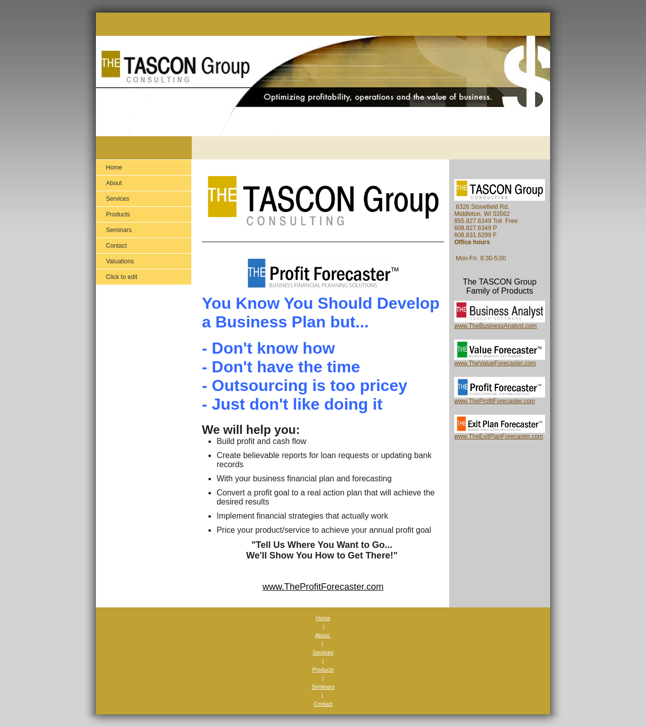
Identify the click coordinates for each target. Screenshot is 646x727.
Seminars (323, 687)
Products (323, 669)
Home (323, 618)
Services (322, 652)
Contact (322, 704)
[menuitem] (143, 167)
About (323, 635)
